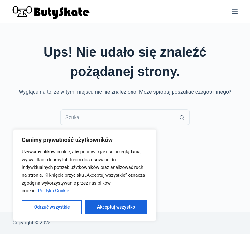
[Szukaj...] (117, 117)
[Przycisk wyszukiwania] (182, 117)
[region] (84, 175)
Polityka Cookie (53, 190)
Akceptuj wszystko (116, 207)
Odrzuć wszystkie (52, 207)
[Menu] (235, 11)
